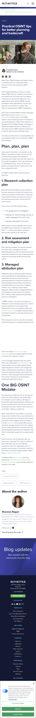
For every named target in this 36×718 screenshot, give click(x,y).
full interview (18, 457)
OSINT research (24, 483)
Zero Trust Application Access (18, 614)
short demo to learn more (12, 453)
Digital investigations (18, 629)
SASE (18, 631)
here (6, 230)
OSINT (4, 21)
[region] (18, 699)
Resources (8, 10)
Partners (18, 646)
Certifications (18, 654)
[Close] (34, 683)
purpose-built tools (8, 311)
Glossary (18, 674)
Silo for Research (23, 363)
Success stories (18, 671)
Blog (14, 10)
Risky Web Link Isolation (18, 616)
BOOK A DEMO (18, 596)
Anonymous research (10, 476)
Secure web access (18, 634)
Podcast (18, 666)
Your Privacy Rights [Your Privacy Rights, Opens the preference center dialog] (18, 703)
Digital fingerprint (9, 483)
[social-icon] (13, 528)
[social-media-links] (12, 604)
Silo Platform (18, 621)
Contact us (18, 656)
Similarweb (10, 423)
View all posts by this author (11, 532)
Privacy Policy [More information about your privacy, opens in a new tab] (13, 699)
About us (18, 641)
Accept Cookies (18, 714)
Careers (18, 651)
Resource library (18, 664)
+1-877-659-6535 (18, 592)
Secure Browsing (18, 619)
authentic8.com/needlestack (18, 460)
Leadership (18, 644)
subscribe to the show (9, 462)
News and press (18, 649)
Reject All (18, 709)
